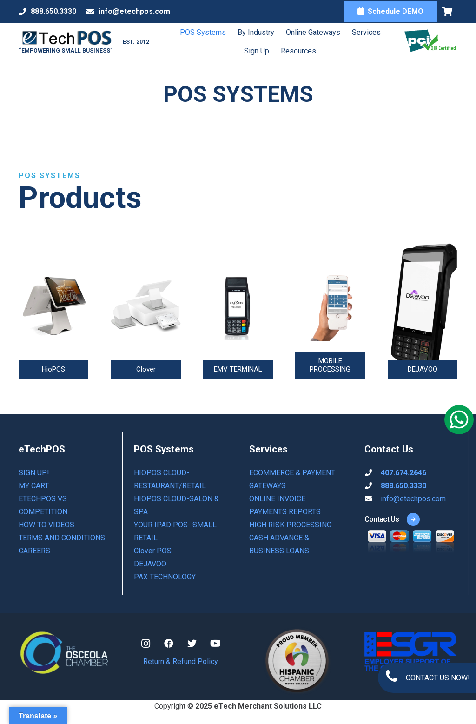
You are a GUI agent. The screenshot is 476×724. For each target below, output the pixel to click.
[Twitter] (192, 643)
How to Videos (46, 524)
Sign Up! (34, 472)
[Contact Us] (381, 519)
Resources (297, 50)
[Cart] (447, 11)
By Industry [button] (254, 32)
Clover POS (153, 550)
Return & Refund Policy (180, 661)
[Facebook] (168, 643)
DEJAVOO (150, 563)
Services (364, 32)
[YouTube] (215, 643)
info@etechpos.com (413, 498)
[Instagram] (145, 643)
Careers (34, 550)
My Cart (34, 485)
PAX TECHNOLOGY (165, 576)
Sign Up (255, 50)
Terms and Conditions (62, 537)
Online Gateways (311, 32)
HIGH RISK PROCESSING (290, 524)
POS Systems (201, 32)
